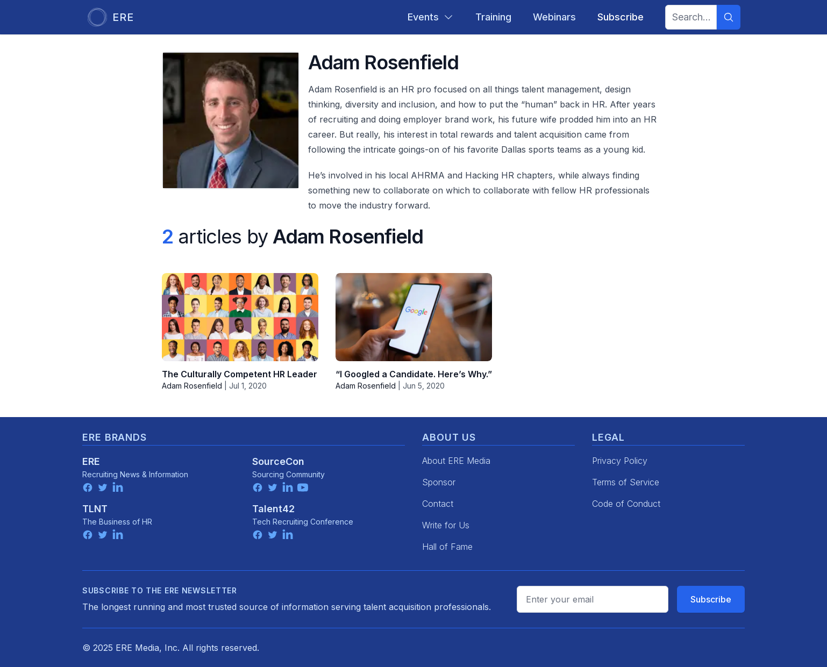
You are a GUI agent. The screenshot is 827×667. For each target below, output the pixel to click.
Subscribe (710, 599)
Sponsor (438, 482)
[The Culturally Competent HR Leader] (240, 317)
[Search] (728, 17)
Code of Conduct (626, 503)
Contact (437, 503)
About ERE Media (456, 460)
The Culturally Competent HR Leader (239, 374)
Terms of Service (625, 482)
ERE (91, 461)
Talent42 (273, 508)
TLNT (95, 508)
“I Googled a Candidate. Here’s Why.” (414, 374)
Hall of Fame (447, 546)
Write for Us (445, 525)
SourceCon (278, 461)
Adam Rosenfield (192, 385)
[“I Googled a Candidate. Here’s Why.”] (414, 317)
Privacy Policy (619, 460)
